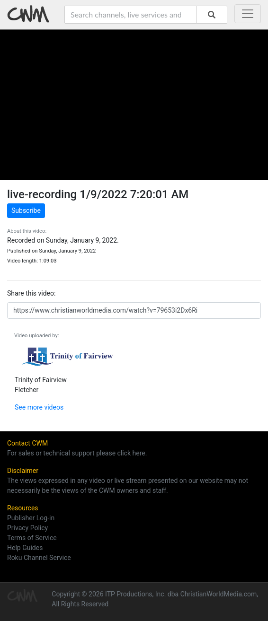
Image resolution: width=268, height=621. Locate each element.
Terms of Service (32, 538)
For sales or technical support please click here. (77, 453)
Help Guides (25, 547)
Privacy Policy (27, 528)
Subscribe (26, 210)
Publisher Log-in (30, 518)
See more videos (39, 407)
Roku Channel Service (39, 557)
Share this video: (31, 293)
